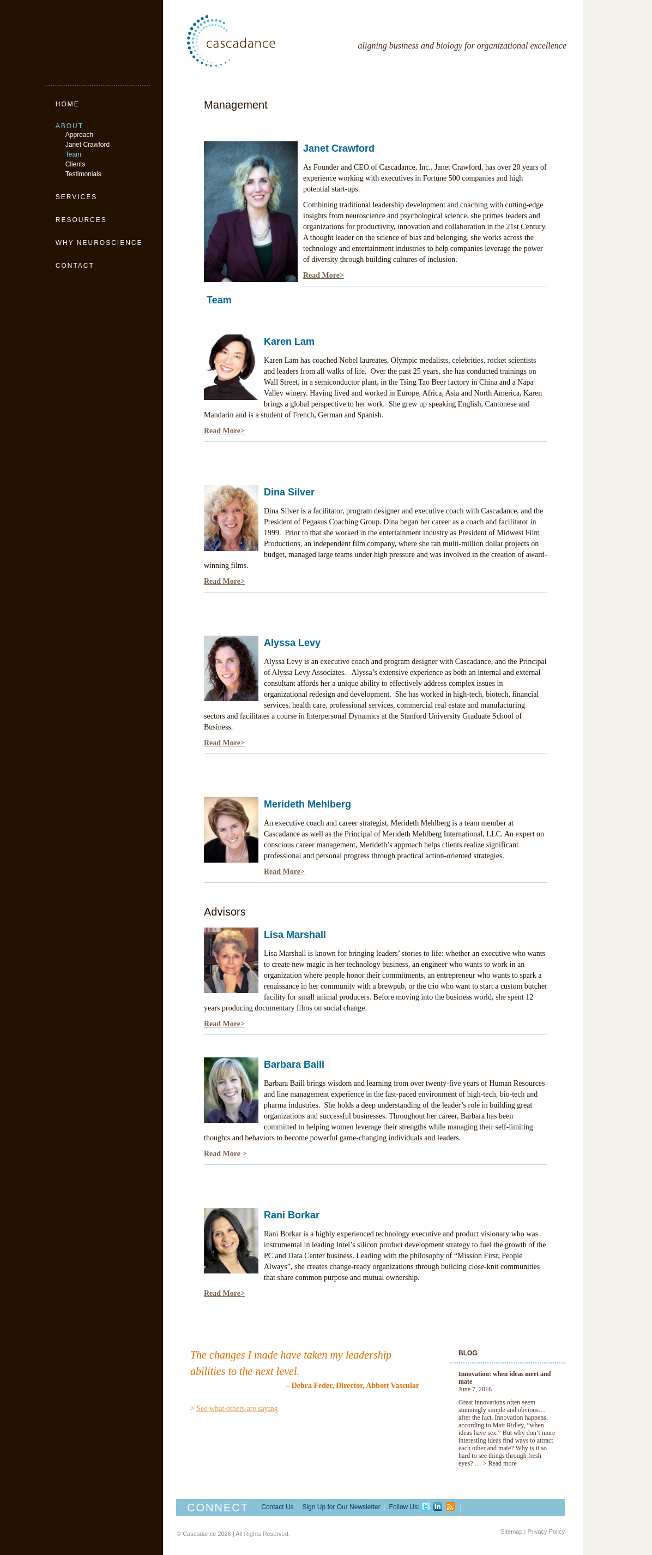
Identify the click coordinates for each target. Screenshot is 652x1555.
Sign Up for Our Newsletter (341, 1507)
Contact (75, 266)
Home (68, 104)
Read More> (323, 275)
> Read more (500, 1463)
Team (73, 154)
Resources (81, 220)
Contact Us (277, 1507)
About (69, 126)
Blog (468, 1353)
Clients (75, 164)
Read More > (225, 1154)
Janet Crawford (87, 144)
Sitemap (511, 1531)
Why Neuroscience (99, 243)
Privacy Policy (546, 1531)
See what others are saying (236, 1408)
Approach (79, 135)
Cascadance (256, 41)
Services (76, 197)
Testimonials (83, 174)
